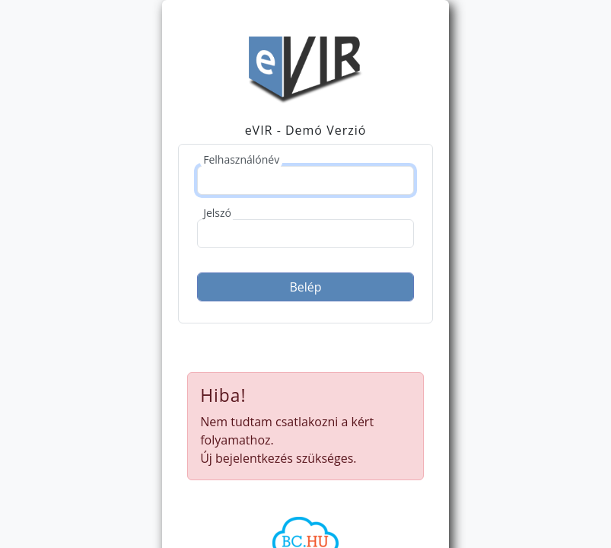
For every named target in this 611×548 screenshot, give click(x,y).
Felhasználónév (241, 159)
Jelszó (217, 213)
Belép (305, 287)
